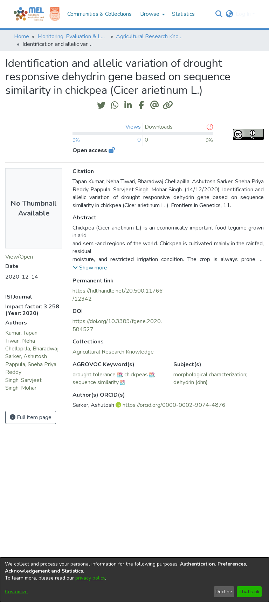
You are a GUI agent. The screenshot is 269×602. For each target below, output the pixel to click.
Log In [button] (244, 14)
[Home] (29, 14)
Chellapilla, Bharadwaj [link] (31, 349)
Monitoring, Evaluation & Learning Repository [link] (72, 36)
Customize (16, 591)
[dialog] (134, 579)
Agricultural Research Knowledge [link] (151, 36)
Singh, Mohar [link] (20, 388)
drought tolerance (94, 374)
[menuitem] (152, 14)
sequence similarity (96, 382)
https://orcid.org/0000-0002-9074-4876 (174, 405)
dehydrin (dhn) (190, 382)
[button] (218, 14)
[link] (113, 352)
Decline (223, 591)
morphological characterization (209, 374)
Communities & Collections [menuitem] (99, 14)
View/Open (19, 257)
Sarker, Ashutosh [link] (26, 356)
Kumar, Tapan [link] (21, 333)
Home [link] (21, 36)
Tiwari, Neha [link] (20, 341)
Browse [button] (149, 14)
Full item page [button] (30, 417)
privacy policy (90, 578)
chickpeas (136, 374)
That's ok (249, 591)
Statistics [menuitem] (183, 14)
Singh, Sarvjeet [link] (23, 380)
